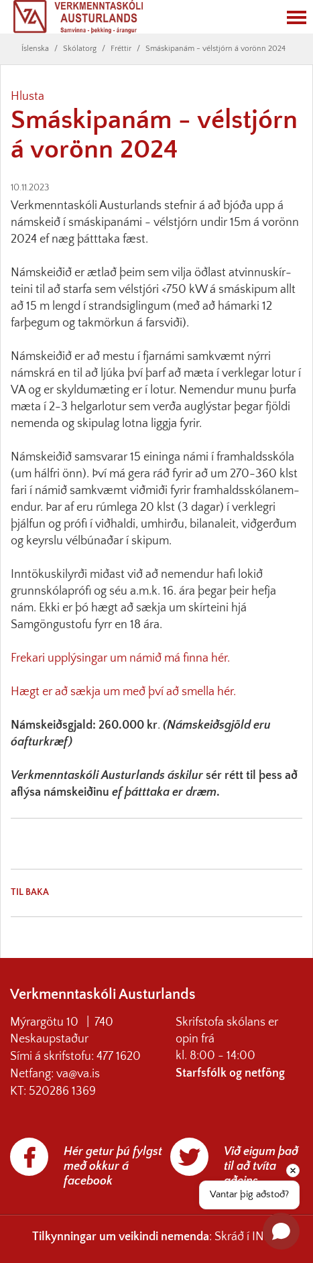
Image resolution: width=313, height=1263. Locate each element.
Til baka (30, 892)
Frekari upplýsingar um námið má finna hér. (120, 658)
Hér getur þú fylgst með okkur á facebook (113, 1166)
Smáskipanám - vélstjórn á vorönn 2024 (215, 48)
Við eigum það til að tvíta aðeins (261, 1166)
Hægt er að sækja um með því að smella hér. (123, 692)
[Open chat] (281, 1231)
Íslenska (35, 48)
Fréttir (121, 48)
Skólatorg (80, 48)
